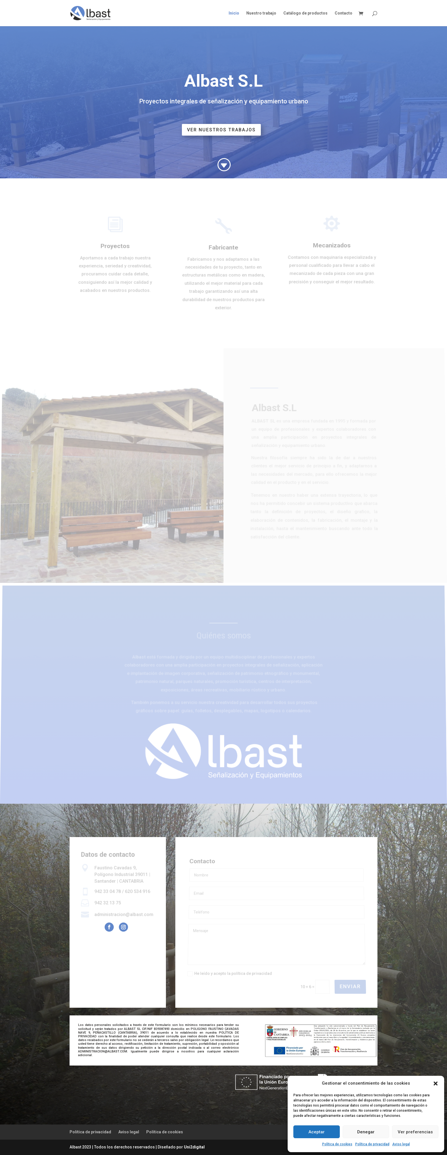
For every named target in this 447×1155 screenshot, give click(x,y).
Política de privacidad (372, 1144)
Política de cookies (337, 1144)
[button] (435, 1083)
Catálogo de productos (305, 13)
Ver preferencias (415, 1131)
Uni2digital (194, 1147)
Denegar (366, 1131)
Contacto (343, 13)
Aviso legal (401, 1144)
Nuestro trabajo (261, 13)
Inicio (234, 13)
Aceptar (316, 1131)
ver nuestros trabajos (221, 129)
